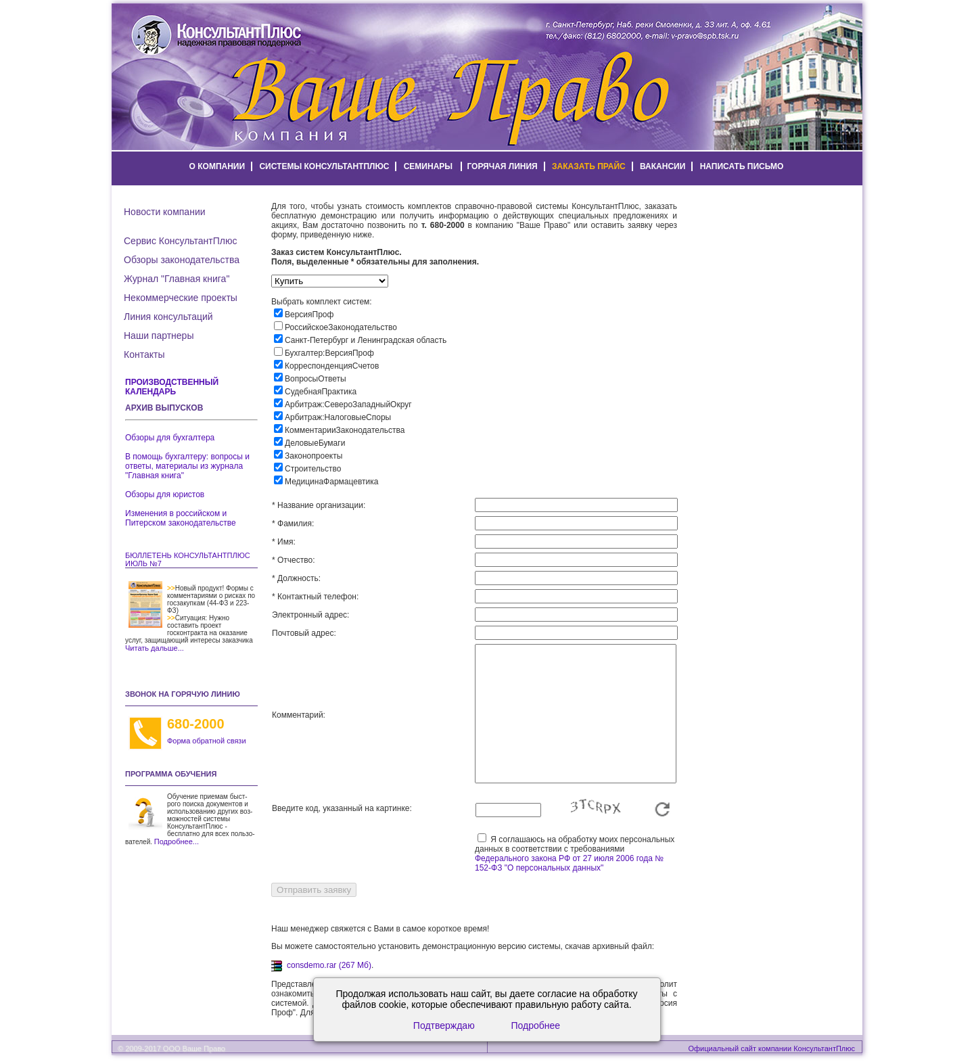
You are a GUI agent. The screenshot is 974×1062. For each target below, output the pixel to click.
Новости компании (165, 211)
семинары (428, 166)
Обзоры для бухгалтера (169, 437)
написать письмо (742, 166)
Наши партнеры (158, 335)
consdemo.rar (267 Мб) (329, 965)
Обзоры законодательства (181, 259)
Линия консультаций (168, 316)
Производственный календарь (171, 386)
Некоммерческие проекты (180, 297)
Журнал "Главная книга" (176, 278)
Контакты (144, 354)
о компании (217, 166)
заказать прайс (589, 166)
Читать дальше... (154, 648)
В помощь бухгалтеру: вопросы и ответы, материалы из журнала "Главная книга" (187, 466)
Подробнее (536, 1025)
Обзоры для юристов (164, 494)
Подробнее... (176, 841)
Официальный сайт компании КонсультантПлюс (772, 1048)
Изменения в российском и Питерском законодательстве (180, 518)
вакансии (662, 166)
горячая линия (502, 166)
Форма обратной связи (206, 741)
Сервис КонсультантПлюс (180, 240)
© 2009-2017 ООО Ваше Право (171, 1048)
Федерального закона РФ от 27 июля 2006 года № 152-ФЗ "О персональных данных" (569, 863)
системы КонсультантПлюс (324, 166)
